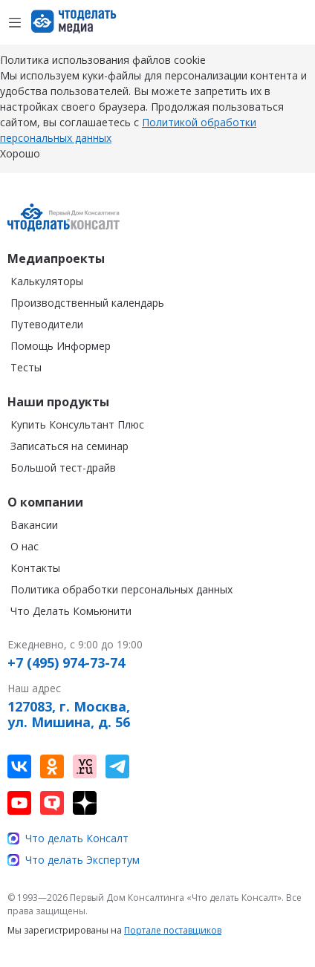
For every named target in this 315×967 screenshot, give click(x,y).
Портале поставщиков (172, 930)
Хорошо (20, 153)
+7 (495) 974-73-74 (66, 663)
